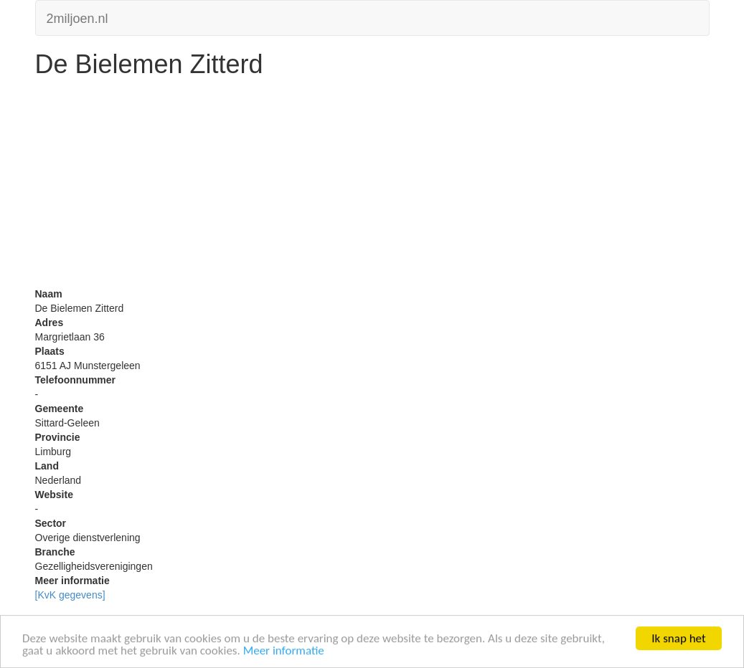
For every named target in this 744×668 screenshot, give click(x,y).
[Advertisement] (372, 186)
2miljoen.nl (77, 16)
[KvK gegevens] (70, 595)
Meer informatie (283, 651)
